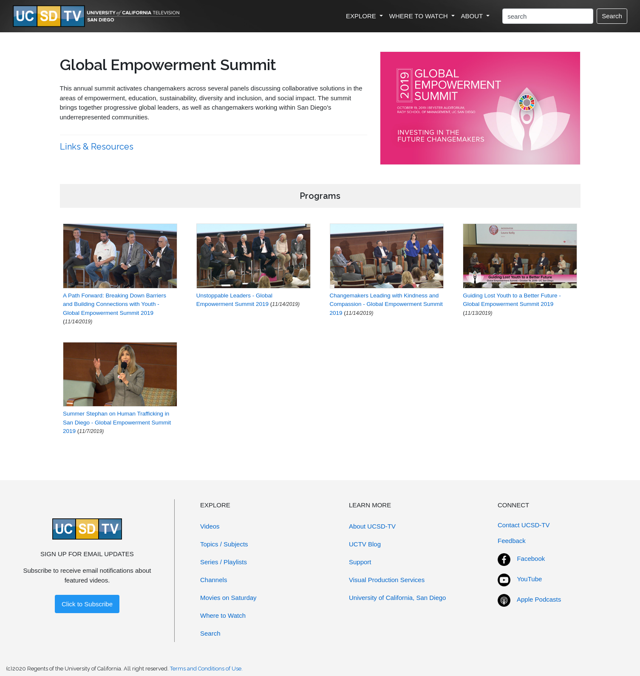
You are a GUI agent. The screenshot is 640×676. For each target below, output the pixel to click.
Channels (213, 579)
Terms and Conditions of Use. (206, 668)
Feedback (512, 540)
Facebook (531, 558)
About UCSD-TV (372, 526)
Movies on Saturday (228, 597)
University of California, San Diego (397, 597)
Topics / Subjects (224, 544)
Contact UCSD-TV (524, 525)
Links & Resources (98, 146)
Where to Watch (223, 615)
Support (360, 562)
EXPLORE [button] (362, 16)
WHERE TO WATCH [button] (419, 16)
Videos (210, 526)
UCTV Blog (365, 544)
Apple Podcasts (539, 599)
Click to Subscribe (87, 604)
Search (612, 16)
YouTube (529, 579)
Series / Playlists (223, 562)
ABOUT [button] (473, 16)
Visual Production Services (387, 579)
